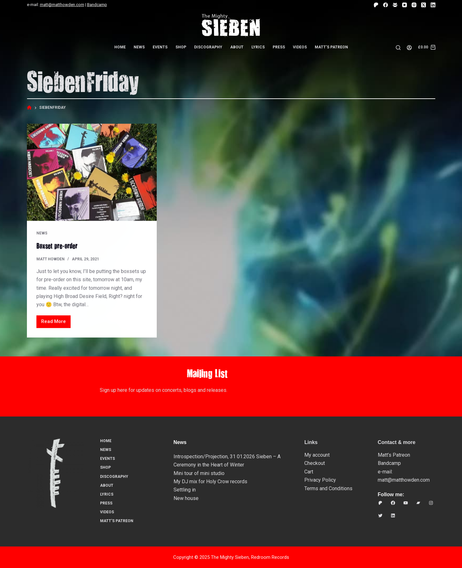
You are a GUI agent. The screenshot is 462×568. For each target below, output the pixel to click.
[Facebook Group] (395, 5)
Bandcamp (97, 4)
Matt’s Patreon (331, 47)
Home (120, 47)
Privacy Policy (320, 480)
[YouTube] (404, 5)
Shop (180, 47)
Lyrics (258, 47)
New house (186, 498)
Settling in (185, 490)
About (237, 47)
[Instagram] (414, 5)
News (139, 47)
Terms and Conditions (328, 488)
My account (317, 455)
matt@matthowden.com (62, 4)
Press (279, 47)
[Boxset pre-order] (92, 172)
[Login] (409, 47)
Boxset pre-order (57, 246)
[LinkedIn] (433, 5)
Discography (208, 47)
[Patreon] (376, 5)
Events (160, 47)
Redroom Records (270, 557)
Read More (55, 323)
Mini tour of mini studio (199, 473)
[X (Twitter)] (423, 5)
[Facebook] (385, 5)
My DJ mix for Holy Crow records (210, 481)
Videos (300, 47)
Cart (308, 471)
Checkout (314, 463)
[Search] (398, 47)
